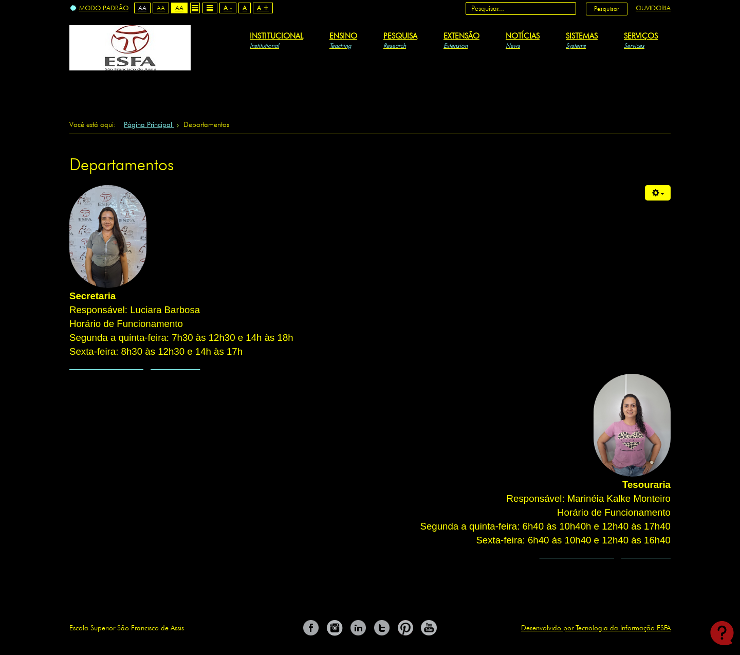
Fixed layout (195, 8)
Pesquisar (606, 8)
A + (263, 8)
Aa (142, 8)
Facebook (311, 628)
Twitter (382, 628)
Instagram (334, 628)
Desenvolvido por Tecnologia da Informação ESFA (596, 628)
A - (228, 8)
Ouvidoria (653, 8)
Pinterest (405, 628)
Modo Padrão (99, 8)
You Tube (429, 628)
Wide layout (209, 8)
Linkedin (358, 628)
